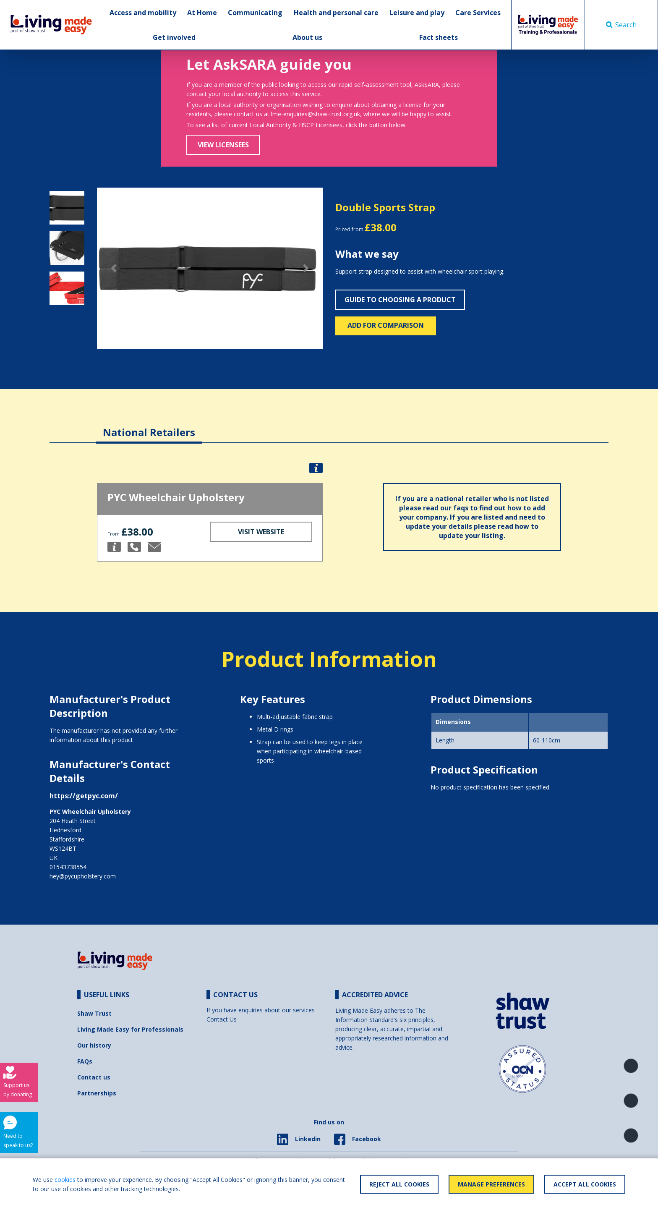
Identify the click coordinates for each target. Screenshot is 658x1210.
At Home (202, 12)
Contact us (93, 1077)
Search (621, 24)
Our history (94, 1045)
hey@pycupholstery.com (83, 876)
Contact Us (221, 1019)
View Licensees (223, 144)
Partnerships (96, 1093)
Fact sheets (438, 37)
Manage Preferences (491, 1184)
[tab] (149, 425)
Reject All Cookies (399, 1184)
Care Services (478, 12)
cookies (65, 1180)
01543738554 (68, 867)
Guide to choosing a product (400, 299)
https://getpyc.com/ (84, 795)
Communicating (255, 12)
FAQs (84, 1061)
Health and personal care (336, 12)
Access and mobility (143, 12)
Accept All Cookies (585, 1184)
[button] (114, 268)
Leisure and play (416, 12)
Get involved (174, 37)
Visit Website (261, 531)
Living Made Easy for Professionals (130, 1029)
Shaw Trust (94, 1013)
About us (307, 37)
